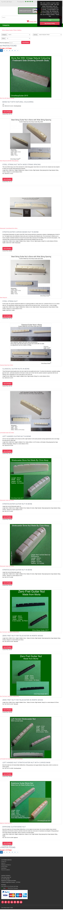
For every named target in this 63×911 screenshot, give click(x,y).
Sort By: (35, 34)
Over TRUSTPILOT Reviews (9, 888)
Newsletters (3, 868)
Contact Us (3, 861)
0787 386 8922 (7, 1)
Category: (4, 34)
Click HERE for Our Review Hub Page (9, 886)
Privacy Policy (4, 866)
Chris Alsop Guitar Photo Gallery (11, 30)
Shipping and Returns (6, 864)
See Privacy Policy (50, 23)
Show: (3, 38)
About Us (3, 863)
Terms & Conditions (5, 869)
